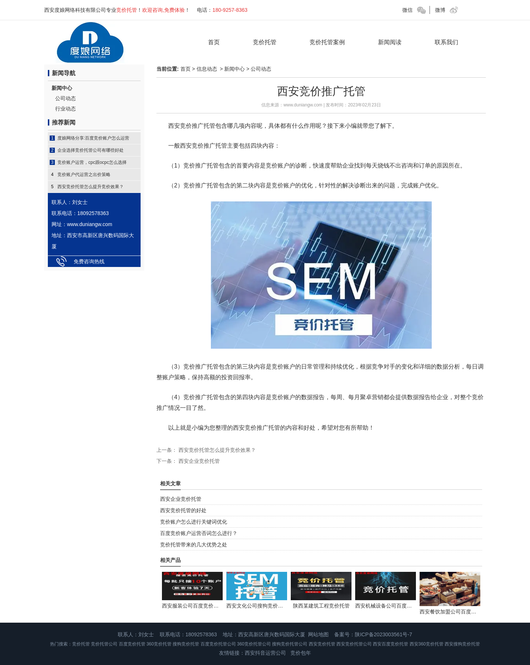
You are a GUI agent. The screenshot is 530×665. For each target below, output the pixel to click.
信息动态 (207, 69)
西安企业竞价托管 (198, 461)
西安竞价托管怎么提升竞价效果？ (90, 186)
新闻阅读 (390, 42)
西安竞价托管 (322, 644)
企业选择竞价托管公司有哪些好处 (90, 150)
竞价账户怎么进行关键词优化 (193, 522)
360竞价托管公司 (254, 644)
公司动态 (65, 98)
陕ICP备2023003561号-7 (383, 634)
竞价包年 (300, 653)
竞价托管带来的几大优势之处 (193, 545)
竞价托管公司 (104, 644)
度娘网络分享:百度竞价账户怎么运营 (93, 138)
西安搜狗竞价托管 (462, 644)
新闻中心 (62, 88)
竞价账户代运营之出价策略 (83, 174)
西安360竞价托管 (427, 644)
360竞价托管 (159, 644)
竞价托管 (264, 42)
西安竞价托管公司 (354, 644)
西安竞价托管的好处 (183, 510)
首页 (214, 42)
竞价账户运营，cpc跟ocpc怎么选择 (92, 162)
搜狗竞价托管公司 (289, 644)
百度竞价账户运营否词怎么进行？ (198, 533)
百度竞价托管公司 (218, 644)
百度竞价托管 (132, 644)
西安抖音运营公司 (265, 653)
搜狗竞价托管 (186, 644)
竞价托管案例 (327, 42)
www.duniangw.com (302, 105)
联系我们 (446, 42)
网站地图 (318, 634)
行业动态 (65, 109)
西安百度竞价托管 (390, 644)
